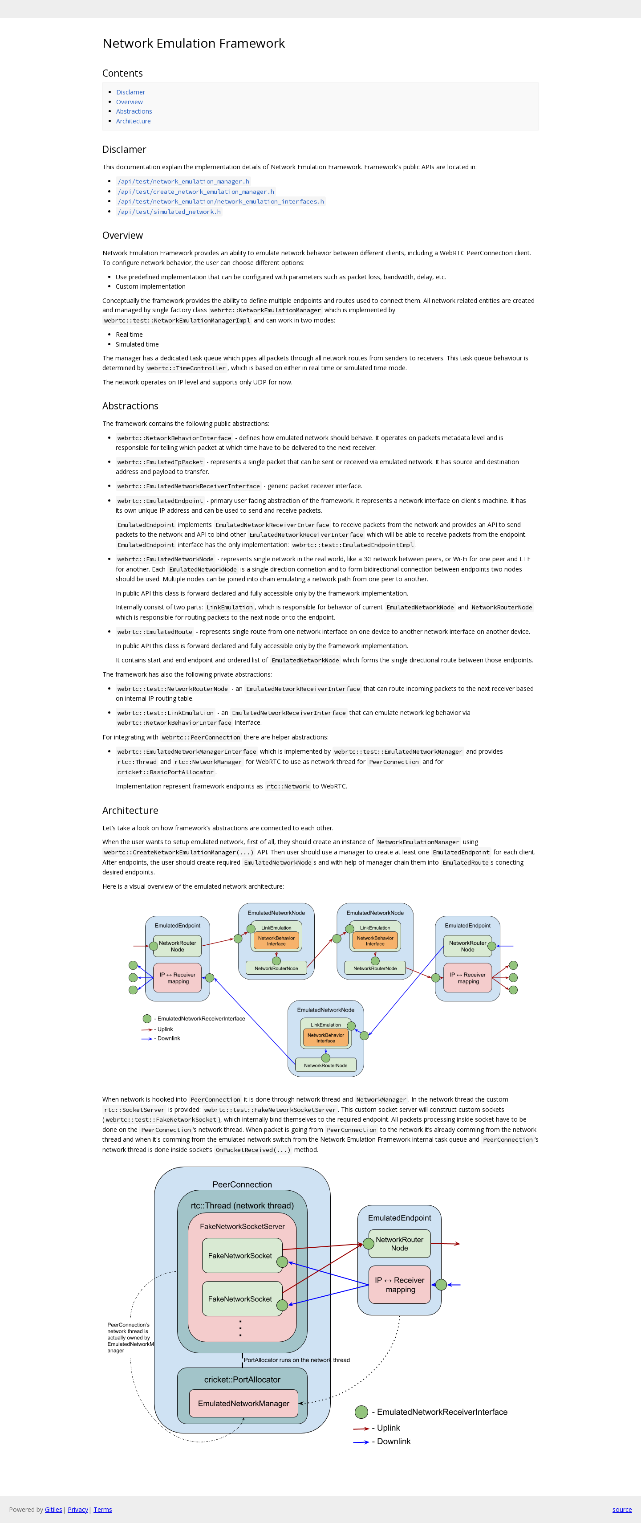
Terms (102, 1509)
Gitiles (53, 1509)
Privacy (78, 1509)
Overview (129, 102)
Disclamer (130, 92)
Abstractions (134, 111)
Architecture (133, 121)
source (622, 1509)
